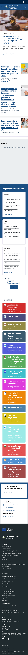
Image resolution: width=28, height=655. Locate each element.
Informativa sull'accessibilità (8, 591)
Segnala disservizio (6, 548)
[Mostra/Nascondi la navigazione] (1, 7)
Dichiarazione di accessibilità (8, 595)
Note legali (4, 600)
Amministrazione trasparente (8, 579)
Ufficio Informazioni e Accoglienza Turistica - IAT (13, 612)
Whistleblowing (5, 583)
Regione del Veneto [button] (5, 2)
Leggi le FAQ (5, 598)
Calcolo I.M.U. (5, 557)
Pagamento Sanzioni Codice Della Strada (11, 553)
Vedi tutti (14, 287)
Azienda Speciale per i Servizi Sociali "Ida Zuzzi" (12, 606)
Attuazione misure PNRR (7, 581)
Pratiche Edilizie (5, 566)
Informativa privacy (6, 589)
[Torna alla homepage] (14, 537)
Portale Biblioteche (6, 560)
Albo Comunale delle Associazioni (9, 610)
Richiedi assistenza (6, 546)
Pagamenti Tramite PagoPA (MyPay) (10, 551)
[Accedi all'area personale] (24, 2)
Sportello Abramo (6, 608)
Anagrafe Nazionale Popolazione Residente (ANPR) (13, 564)
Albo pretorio (5, 571)
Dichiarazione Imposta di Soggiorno (10, 555)
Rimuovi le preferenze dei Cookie (9, 649)
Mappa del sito (5, 645)
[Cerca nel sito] (25, 7)
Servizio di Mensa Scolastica (8, 562)
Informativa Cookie (6, 593)
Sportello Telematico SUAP (8, 568)
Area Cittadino (5, 573)
